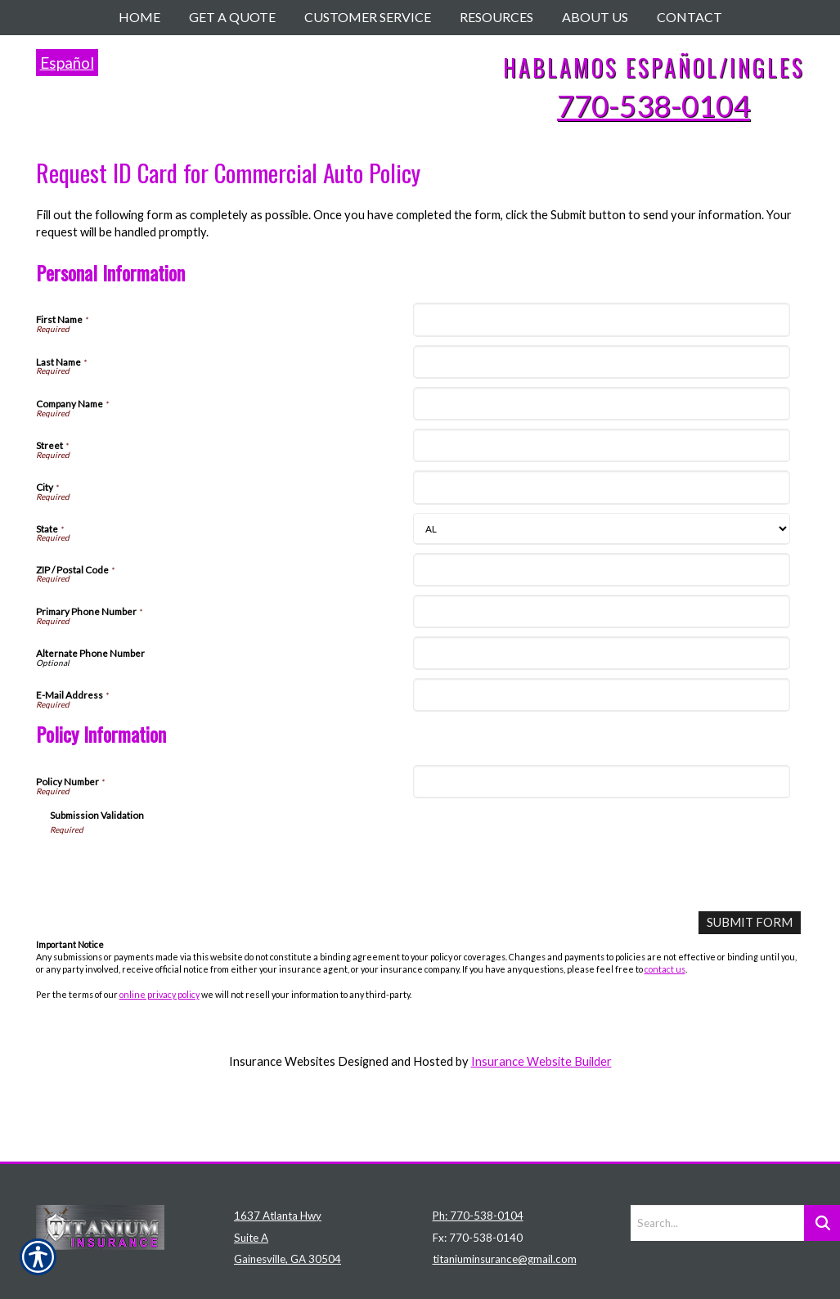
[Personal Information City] (601, 487)
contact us (665, 969)
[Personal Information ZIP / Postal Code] (601, 570)
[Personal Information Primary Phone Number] (601, 611)
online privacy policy (159, 993)
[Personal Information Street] (601, 445)
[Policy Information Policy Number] (601, 781)
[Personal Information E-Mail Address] (601, 695)
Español (67, 62)
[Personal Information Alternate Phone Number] (601, 653)
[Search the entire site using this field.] (717, 1156)
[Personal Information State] (601, 529)
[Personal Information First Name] (601, 319)
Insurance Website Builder (541, 1061)
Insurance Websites (282, 1061)
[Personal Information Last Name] (601, 362)
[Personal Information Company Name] (601, 403)
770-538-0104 (653, 106)
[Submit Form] (750, 922)
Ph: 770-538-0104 (478, 1148)
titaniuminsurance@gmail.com (505, 1192)
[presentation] (174, 867)
